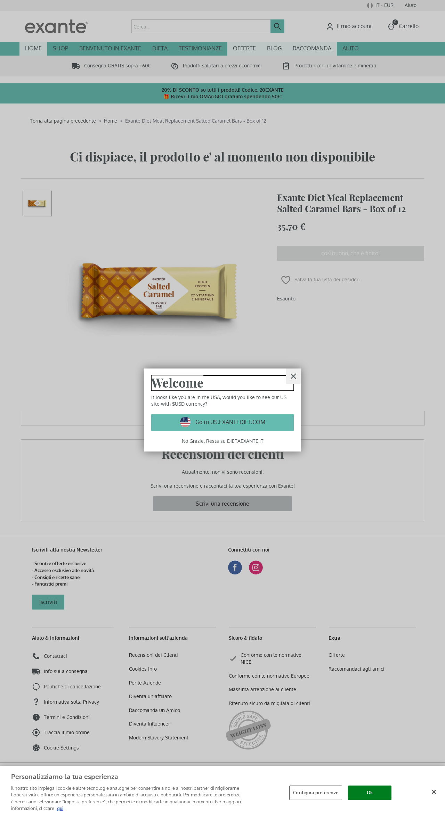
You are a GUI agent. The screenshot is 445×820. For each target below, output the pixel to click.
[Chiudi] (434, 792)
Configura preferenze (315, 793)
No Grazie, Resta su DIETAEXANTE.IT (223, 441)
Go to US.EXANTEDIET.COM (229, 422)
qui (60, 808)
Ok (370, 793)
